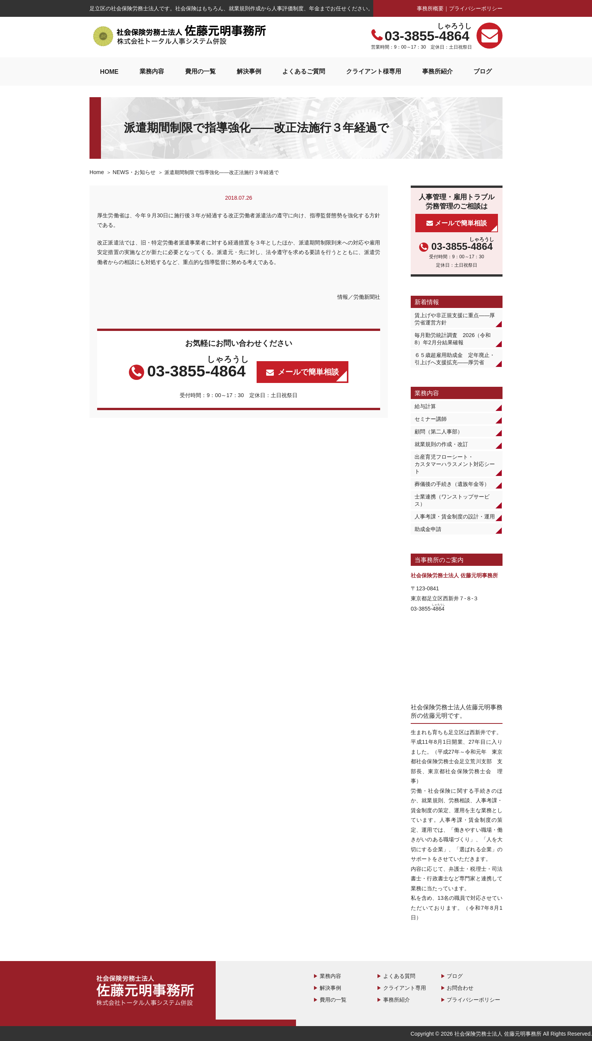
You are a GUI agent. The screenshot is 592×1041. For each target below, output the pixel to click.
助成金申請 (428, 529)
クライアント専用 (404, 988)
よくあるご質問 (303, 71)
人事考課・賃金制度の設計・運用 (455, 516)
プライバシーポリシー (476, 8)
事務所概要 (430, 8)
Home (96, 172)
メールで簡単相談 (308, 372)
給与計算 (425, 406)
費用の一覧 (200, 71)
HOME (109, 71)
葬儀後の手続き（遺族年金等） (452, 484)
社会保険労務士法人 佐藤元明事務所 (146, 992)
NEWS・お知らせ (133, 172)
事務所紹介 (437, 71)
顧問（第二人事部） (439, 431)
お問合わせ (460, 988)
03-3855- (427, 36)
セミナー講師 (431, 419)
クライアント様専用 (373, 71)
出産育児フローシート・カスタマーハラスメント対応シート (455, 464)
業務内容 (152, 71)
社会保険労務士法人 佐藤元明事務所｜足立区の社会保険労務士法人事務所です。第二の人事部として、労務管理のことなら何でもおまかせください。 (179, 36)
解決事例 (249, 71)
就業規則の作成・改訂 (441, 444)
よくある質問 (399, 976)
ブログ (482, 71)
